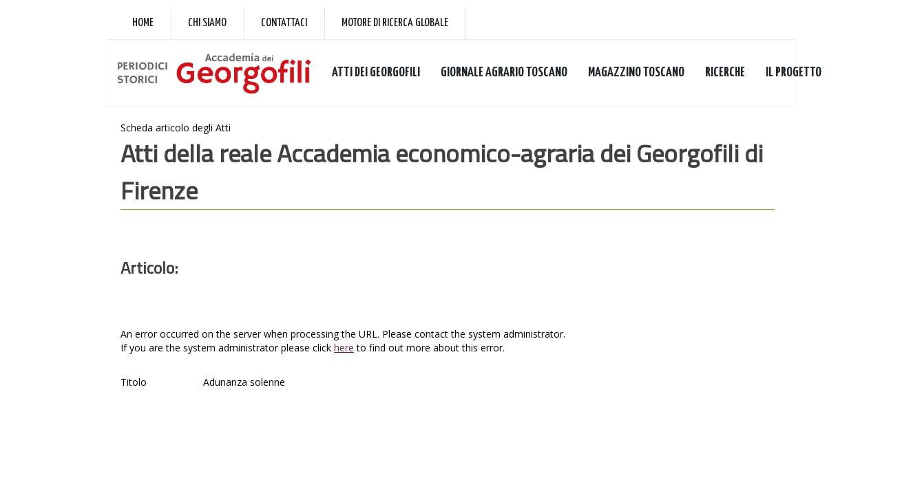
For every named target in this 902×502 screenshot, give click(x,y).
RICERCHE (725, 72)
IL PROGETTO (793, 72)
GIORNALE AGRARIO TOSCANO (504, 72)
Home (143, 23)
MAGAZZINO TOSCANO (636, 72)
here (344, 347)
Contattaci (284, 23)
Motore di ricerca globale (395, 23)
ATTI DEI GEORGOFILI (376, 72)
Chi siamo (207, 23)
